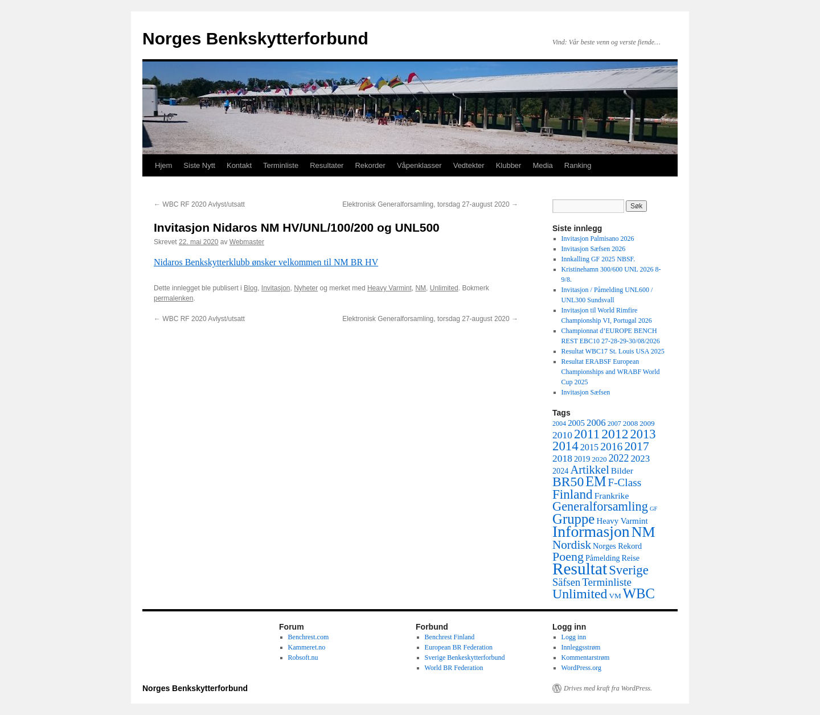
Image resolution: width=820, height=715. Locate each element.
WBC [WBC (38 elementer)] (639, 593)
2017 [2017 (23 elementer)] (636, 446)
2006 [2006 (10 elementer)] (596, 422)
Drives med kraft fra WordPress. (608, 688)
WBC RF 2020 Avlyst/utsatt (199, 204)
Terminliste (280, 165)
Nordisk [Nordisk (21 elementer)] (571, 545)
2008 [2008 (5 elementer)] (630, 423)
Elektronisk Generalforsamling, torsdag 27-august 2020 (430, 204)
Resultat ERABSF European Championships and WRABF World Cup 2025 (610, 372)
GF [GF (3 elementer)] (654, 509)
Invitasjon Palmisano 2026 (597, 239)
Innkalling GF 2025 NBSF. (598, 259)
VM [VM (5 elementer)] (615, 595)
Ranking (578, 165)
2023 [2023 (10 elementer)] (640, 458)
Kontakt (239, 165)
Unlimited (444, 288)
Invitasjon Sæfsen (585, 392)
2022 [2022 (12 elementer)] (619, 458)
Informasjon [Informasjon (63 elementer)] (591, 531)
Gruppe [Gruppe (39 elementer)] (573, 519)
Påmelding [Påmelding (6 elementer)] (602, 557)
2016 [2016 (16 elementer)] (611, 447)
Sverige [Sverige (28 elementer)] (629, 570)
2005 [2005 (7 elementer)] (576, 423)
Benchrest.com (308, 637)
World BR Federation (454, 668)
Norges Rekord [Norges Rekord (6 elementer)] (617, 545)
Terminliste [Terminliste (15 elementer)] (607, 582)
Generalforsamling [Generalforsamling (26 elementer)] (600, 506)
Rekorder (370, 165)
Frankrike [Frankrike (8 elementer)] (611, 495)
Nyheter (306, 288)
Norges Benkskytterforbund (255, 38)
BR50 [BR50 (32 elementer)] (568, 481)
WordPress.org (581, 668)
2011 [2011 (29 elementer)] (587, 433)
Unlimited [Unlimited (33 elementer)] (580, 593)
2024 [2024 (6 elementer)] (560, 470)
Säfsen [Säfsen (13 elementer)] (566, 582)
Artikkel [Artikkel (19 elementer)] (589, 469)
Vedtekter (469, 165)
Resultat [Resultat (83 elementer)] (579, 569)
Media (542, 165)
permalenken (173, 298)
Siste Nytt (199, 165)
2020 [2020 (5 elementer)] (599, 459)
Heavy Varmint (389, 288)
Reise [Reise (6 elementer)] (631, 557)
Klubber (509, 165)
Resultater (326, 165)
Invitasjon (275, 288)
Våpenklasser (419, 165)
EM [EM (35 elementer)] (595, 481)
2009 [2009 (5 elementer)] (646, 423)
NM (420, 288)
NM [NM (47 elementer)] (643, 532)
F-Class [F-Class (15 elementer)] (625, 482)
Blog (250, 288)
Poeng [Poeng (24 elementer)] (568, 556)
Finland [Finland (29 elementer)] (572, 494)
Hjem (163, 165)
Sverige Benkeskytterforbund (465, 657)
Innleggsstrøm (581, 647)
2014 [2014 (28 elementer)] (565, 446)
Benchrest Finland (450, 637)
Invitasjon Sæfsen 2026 (593, 249)
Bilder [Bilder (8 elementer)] (622, 470)
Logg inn (574, 637)
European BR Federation (459, 647)
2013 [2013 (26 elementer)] (643, 434)
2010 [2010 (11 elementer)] (562, 435)
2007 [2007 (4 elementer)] (614, 424)
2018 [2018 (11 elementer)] (562, 458)
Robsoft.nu (303, 657)
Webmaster (246, 242)
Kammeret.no (307, 647)
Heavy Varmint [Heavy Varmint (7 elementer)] (621, 520)
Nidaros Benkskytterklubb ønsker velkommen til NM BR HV (266, 262)
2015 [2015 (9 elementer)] (589, 447)
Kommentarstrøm (585, 657)
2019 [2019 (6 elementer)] (582, 458)
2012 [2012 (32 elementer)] (614, 433)
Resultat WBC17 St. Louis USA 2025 (613, 351)
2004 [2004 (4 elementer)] (559, 424)
